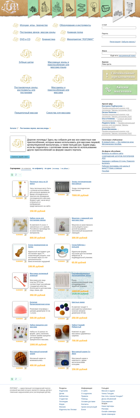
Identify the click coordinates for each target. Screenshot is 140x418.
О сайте (84, 391)
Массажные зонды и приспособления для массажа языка (58, 64)
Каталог (13, 128)
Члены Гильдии (108, 394)
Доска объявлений (109, 399)
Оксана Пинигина (109, 112)
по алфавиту (37, 168)
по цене (48, 168)
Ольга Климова (108, 119)
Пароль (105, 34)
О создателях (86, 394)
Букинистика (45, 39)
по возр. (56, 168)
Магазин (62, 407)
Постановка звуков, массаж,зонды (33, 32)
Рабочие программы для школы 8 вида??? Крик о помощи (116, 167)
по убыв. (64, 168)
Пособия (105, 171)
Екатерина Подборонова (112, 106)
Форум (61, 404)
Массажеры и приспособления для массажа (58, 90)
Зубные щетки (26, 62)
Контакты (85, 404)
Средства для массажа (58, 113)
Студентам (63, 399)
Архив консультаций (89, 407)
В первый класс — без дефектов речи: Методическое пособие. (118, 143)
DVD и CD (21, 39)
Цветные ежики (78, 302)
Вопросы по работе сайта (112, 153)
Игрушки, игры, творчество (30, 25)
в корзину (19, 198)
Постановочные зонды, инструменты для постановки (26, 90)
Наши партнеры (108, 406)
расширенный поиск (127, 56)
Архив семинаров (108, 414)
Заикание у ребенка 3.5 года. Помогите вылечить (118, 162)
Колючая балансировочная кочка (40, 303)
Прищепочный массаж (26, 113)
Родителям (63, 391)
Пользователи (107, 402)
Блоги (83, 410)
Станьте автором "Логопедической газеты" (117, 120)
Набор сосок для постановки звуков (38, 219)
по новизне (26, 168)
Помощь (84, 399)
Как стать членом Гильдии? (112, 396)
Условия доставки (88, 402)
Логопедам (63, 402)
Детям (61, 394)
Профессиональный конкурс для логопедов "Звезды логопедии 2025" (117, 109)
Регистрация (115, 42)
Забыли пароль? (129, 42)
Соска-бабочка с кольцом (78, 246)
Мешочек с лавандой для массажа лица (82, 219)
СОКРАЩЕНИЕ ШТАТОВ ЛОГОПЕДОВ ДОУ (118, 157)
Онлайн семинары (109, 412)
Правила (84, 396)
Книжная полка (71, 32)
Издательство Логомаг (68, 410)
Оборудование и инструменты (71, 25)
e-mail (104, 25)
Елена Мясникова (109, 129)
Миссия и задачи (108, 391)
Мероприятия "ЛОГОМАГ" (76, 39)
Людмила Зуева (108, 123)
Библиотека (63, 396)
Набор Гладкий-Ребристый (78, 326)
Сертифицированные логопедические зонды (81, 275)
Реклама (105, 409)
